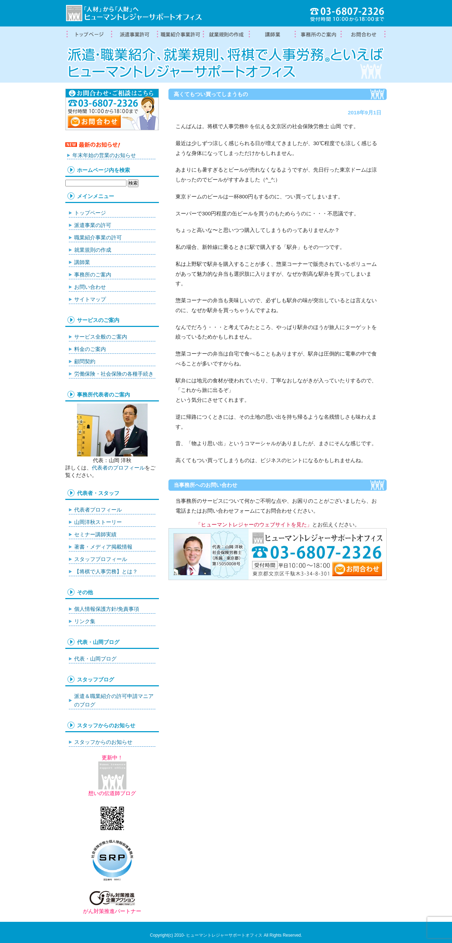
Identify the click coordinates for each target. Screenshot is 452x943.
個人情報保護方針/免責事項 (106, 609)
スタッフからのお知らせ (103, 742)
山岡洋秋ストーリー (98, 522)
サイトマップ (90, 299)
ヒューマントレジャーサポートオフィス (224, 935)
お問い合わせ (90, 287)
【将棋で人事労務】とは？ (106, 571)
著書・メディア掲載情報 (103, 547)
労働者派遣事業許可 (134, 34)
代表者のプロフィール (118, 468)
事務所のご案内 (92, 274)
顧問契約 (84, 361)
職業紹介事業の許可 (180, 34)
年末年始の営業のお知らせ (104, 155)
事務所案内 (318, 34)
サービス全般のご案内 (100, 337)
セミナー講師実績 (95, 534)
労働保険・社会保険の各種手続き (114, 374)
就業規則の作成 (226, 34)
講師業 (272, 34)
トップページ (88, 34)
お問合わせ (364, 34)
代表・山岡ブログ (95, 659)
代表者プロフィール (98, 510)
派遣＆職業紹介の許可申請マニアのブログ (114, 700)
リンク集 (84, 621)
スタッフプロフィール (100, 559)
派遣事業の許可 (92, 225)
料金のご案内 (90, 349)
